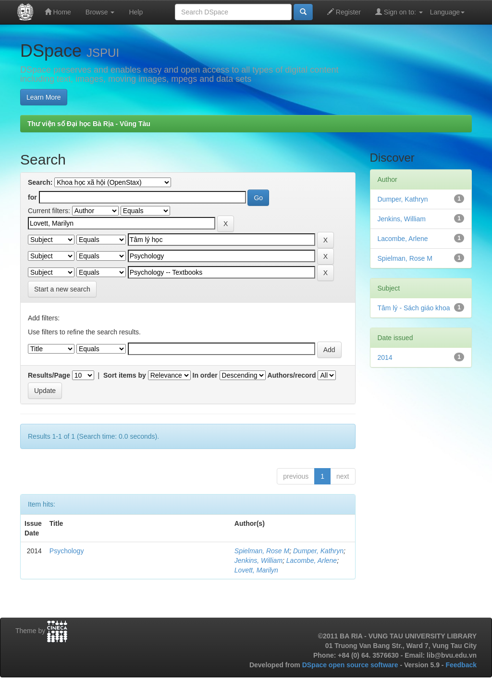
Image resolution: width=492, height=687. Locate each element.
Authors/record (291, 375)
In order (205, 375)
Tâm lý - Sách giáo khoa (414, 308)
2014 (385, 357)
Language (447, 12)
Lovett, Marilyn (256, 570)
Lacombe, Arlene (311, 560)
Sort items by (124, 375)
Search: (40, 182)
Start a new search (62, 289)
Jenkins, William (258, 560)
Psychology (66, 551)
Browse (100, 12)
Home (58, 12)
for (32, 197)
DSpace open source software (351, 665)
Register (344, 12)
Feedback (461, 665)
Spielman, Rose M (261, 551)
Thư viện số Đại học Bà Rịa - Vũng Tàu (88, 123)
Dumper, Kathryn (318, 551)
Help (136, 12)
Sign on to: (399, 12)
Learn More (43, 97)
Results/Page (49, 375)
